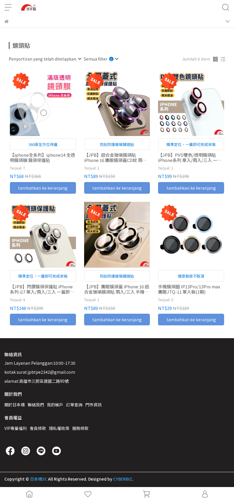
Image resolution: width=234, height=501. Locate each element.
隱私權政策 (59, 428)
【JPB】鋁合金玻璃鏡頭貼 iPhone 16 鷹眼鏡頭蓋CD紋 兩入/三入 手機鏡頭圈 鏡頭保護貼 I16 (116, 157)
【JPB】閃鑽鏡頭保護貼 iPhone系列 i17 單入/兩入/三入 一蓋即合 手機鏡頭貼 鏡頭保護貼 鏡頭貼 (42, 289)
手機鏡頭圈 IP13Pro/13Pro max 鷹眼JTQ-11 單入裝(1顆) (189, 289)
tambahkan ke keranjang (43, 188)
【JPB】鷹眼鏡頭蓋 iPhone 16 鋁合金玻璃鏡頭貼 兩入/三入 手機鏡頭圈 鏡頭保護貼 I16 (116, 289)
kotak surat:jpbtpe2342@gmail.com (39, 372)
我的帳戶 (55, 404)
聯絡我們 (36, 404)
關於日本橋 (14, 404)
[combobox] (45, 59)
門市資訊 (93, 404)
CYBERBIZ (122, 479)
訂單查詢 (74, 404)
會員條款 (38, 428)
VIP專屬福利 (15, 428)
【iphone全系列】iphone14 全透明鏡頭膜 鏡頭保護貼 (42, 157)
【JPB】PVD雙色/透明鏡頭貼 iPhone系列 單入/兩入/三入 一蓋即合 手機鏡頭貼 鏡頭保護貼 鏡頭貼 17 (190, 157)
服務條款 (80, 428)
